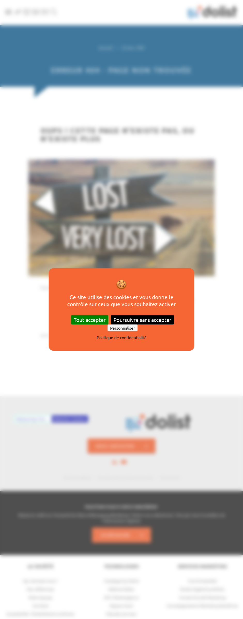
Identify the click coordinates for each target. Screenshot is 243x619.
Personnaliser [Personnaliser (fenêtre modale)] (122, 327)
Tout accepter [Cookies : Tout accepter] (90, 319)
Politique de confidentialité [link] (122, 337)
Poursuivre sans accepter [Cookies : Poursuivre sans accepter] (142, 319)
